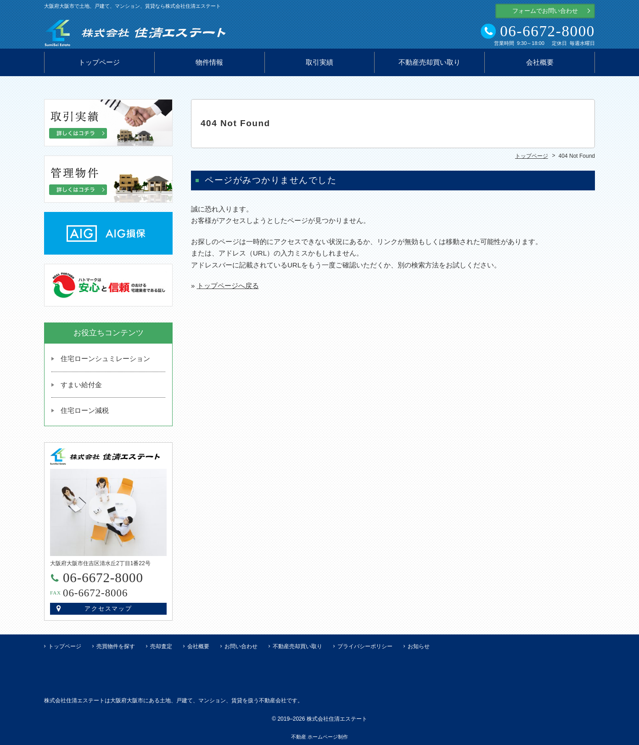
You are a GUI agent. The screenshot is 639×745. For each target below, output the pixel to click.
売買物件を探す (115, 646)
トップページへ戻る (228, 285)
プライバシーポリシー (364, 646)
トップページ (99, 62)
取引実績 (319, 62)
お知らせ (419, 646)
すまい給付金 (81, 385)
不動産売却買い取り (429, 62)
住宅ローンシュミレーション (105, 358)
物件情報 (209, 62)
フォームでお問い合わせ (545, 10)
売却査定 (161, 646)
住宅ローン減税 (85, 410)
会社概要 (540, 62)
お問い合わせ (241, 646)
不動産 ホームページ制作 (319, 736)
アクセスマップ (108, 608)
